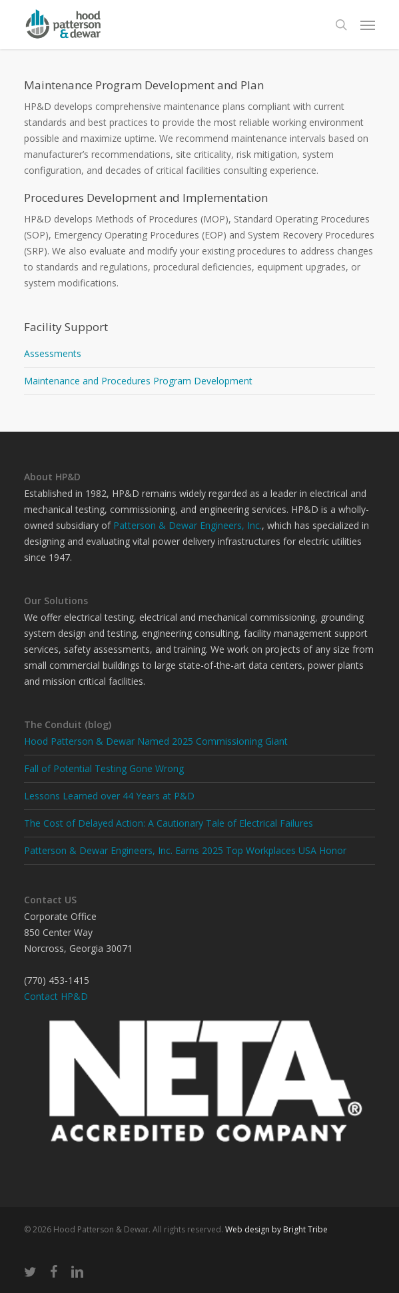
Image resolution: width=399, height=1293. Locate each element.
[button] (367, 24)
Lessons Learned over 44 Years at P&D (109, 795)
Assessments (52, 353)
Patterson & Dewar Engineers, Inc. (187, 525)
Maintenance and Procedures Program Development (138, 380)
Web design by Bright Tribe (276, 1229)
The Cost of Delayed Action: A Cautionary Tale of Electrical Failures (168, 823)
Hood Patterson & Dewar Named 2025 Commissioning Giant (156, 741)
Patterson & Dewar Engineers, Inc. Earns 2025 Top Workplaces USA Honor (185, 850)
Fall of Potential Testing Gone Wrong (104, 768)
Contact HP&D (56, 996)
